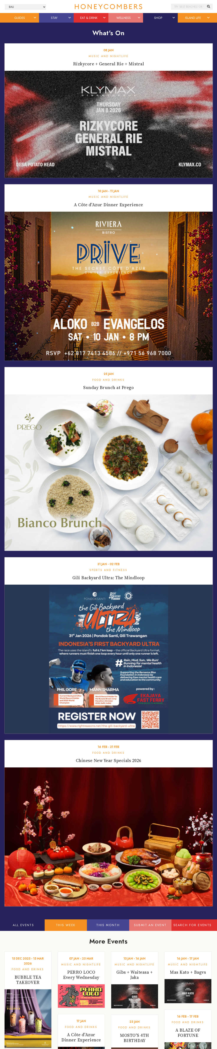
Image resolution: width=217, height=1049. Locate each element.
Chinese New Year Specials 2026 (108, 760)
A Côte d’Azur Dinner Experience (108, 205)
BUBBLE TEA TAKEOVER (28, 979)
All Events (23, 925)
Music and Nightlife (109, 56)
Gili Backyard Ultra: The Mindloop (108, 578)
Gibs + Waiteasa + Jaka (134, 974)
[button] (35, 17)
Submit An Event (150, 925)
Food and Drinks (108, 380)
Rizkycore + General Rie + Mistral (108, 64)
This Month (108, 925)
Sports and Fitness (108, 570)
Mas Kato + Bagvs (188, 972)
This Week (66, 925)
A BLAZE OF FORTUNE (188, 1032)
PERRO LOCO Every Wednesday (81, 974)
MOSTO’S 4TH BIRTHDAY (134, 1038)
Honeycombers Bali (108, 6)
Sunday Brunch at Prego (108, 387)
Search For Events (192, 925)
